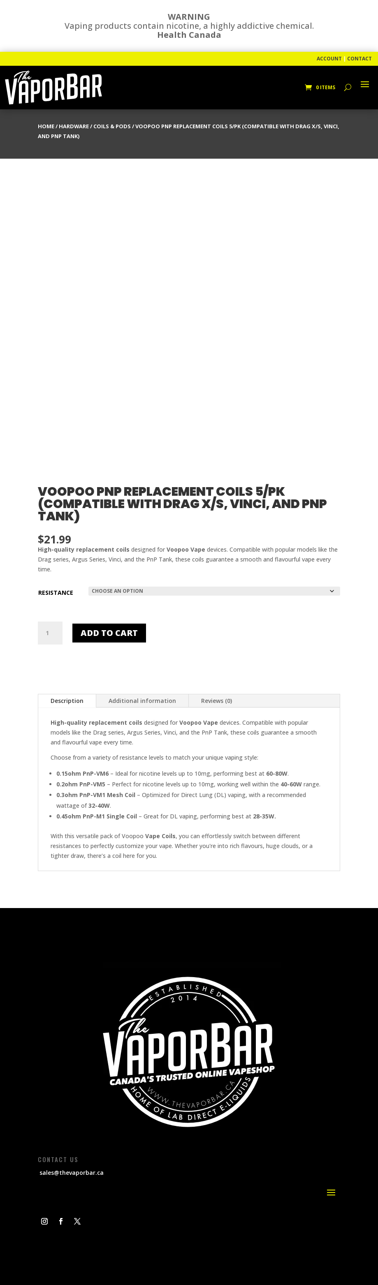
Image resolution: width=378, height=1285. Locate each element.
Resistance (55, 592)
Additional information (142, 701)
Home (46, 126)
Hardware (74, 126)
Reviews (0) (216, 701)
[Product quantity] (50, 633)
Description (67, 701)
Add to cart (109, 632)
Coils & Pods (112, 126)
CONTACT (359, 58)
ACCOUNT (329, 58)
